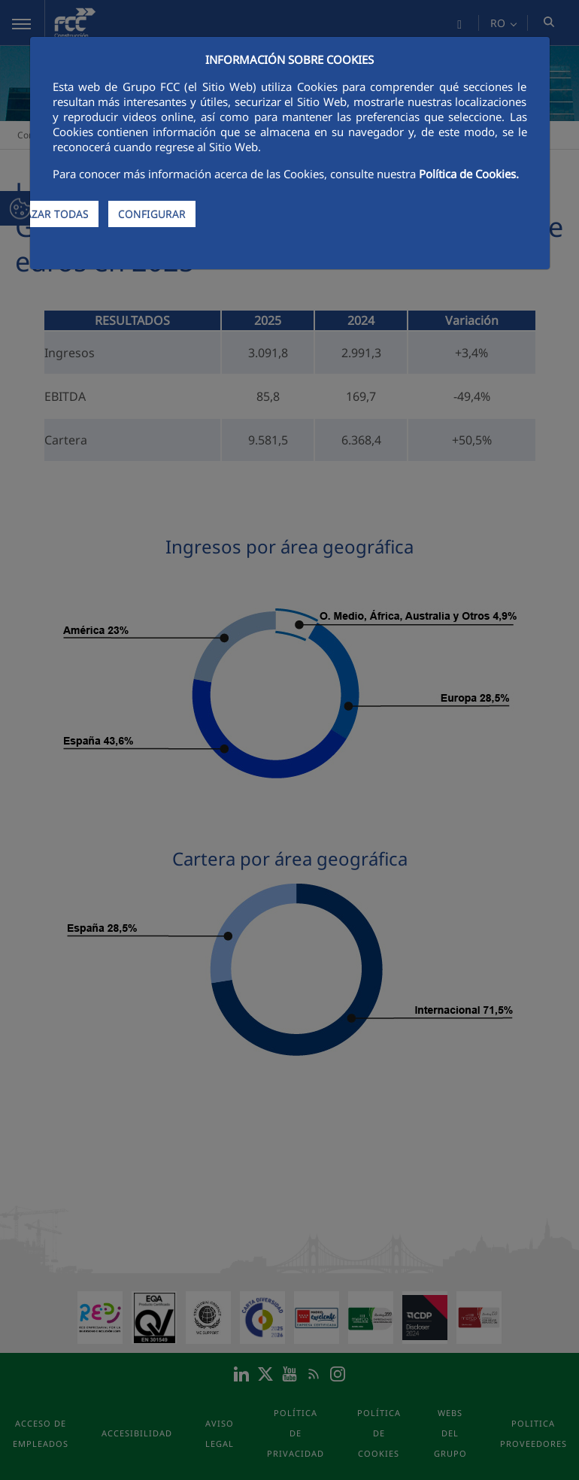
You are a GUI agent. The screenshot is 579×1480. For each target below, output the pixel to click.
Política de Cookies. (469, 173)
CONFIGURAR (152, 214)
